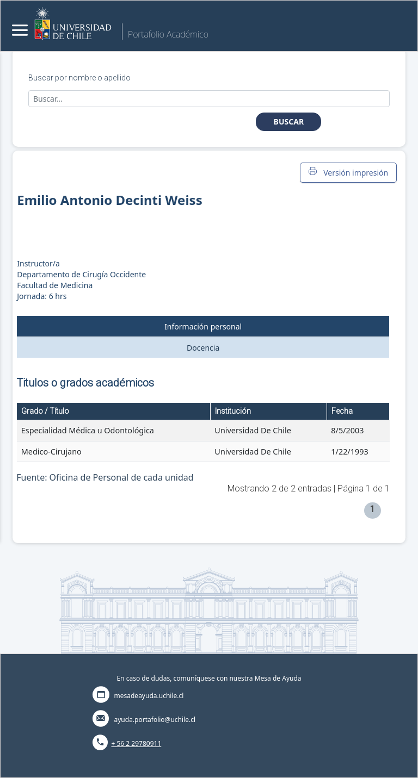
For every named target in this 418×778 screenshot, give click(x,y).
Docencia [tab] (203, 348)
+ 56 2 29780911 (137, 743)
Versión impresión (348, 172)
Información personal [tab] (203, 326)
